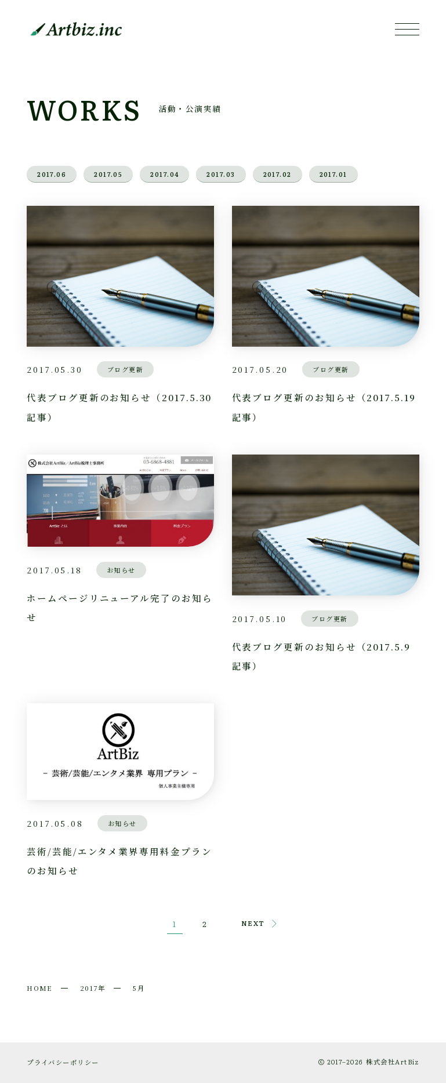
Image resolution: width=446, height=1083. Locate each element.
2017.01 (333, 174)
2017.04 (164, 174)
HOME (39, 988)
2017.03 (220, 174)
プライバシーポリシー (63, 1062)
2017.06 (51, 174)
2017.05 (108, 174)
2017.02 (277, 174)
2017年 (92, 988)
